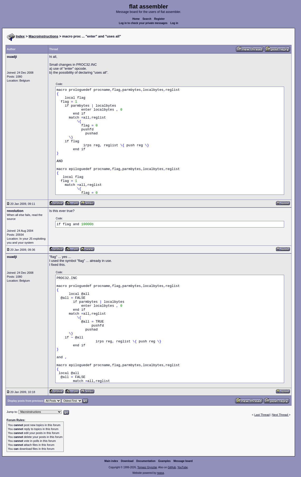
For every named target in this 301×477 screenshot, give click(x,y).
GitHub (172, 467)
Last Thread (262, 414)
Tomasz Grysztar (147, 467)
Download (127, 461)
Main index (111, 461)
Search (146, 18)
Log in (174, 23)
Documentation (146, 461)
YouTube (182, 467)
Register (159, 18)
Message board (183, 461)
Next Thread (280, 414)
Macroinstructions (43, 36)
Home (136, 18)
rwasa (160, 472)
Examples (164, 461)
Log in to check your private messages (143, 23)
